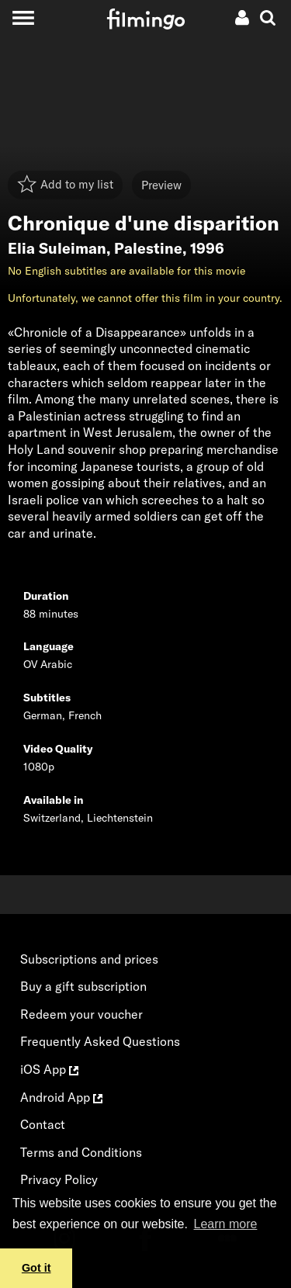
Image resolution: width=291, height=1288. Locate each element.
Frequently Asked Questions (100, 1041)
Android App (61, 1097)
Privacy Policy (59, 1179)
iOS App (49, 1069)
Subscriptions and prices (89, 959)
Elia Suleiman (57, 248)
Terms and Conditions (81, 1152)
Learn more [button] (226, 1224)
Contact (42, 1124)
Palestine (148, 248)
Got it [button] (36, 1268)
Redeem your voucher (81, 1014)
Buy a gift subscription (83, 986)
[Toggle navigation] (23, 17)
